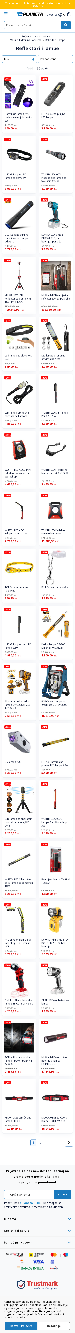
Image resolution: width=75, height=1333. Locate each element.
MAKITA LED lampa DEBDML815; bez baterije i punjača (52, 238)
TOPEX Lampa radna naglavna (16, 589)
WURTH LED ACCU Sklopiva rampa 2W (16, 532)
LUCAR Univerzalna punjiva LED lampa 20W (54, 763)
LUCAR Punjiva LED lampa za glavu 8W (15, 176)
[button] (52, 15)
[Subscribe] (62, 1194)
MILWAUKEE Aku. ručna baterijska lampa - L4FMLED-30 (54, 1061)
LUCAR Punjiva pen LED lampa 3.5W (18, 646)
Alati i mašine (43, 36)
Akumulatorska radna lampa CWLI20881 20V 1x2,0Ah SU (17, 705)
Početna (27, 36)
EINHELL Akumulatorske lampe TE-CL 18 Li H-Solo (19, 1002)
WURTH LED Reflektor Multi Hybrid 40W (53, 532)
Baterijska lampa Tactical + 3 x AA (55, 881)
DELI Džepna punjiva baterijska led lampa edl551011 (16, 238)
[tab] (37, 1219)
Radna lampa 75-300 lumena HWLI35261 (53, 646)
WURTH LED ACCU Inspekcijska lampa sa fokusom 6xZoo (53, 178)
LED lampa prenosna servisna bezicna (53, 357)
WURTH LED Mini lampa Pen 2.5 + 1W (54, 414)
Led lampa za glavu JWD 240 (18, 357)
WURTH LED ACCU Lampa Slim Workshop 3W (54, 822)
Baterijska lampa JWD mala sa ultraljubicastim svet (18, 117)
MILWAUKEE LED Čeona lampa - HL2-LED (18, 1119)
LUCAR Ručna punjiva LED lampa (53, 115)
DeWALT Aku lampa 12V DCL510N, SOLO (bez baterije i (55, 943)
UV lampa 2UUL (14, 762)
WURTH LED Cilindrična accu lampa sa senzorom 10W (19, 883)
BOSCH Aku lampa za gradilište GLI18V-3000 (54, 703)
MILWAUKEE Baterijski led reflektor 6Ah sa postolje (55, 297)
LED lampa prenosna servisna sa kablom (17, 414)
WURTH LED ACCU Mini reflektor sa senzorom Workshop (18, 473)
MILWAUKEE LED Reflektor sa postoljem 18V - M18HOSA (18, 299)
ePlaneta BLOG (30, 1203)
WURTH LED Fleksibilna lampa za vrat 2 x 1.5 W (54, 471)
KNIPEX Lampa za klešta (54, 587)
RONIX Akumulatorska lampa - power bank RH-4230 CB (19, 1061)
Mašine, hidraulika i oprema (26, 40)
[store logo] (29, 14)
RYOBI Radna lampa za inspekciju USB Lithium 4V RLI (18, 943)
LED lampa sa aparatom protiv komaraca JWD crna (18, 822)
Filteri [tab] (7, 59)
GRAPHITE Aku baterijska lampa (55, 1002)
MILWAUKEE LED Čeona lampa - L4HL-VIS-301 (54, 1119)
